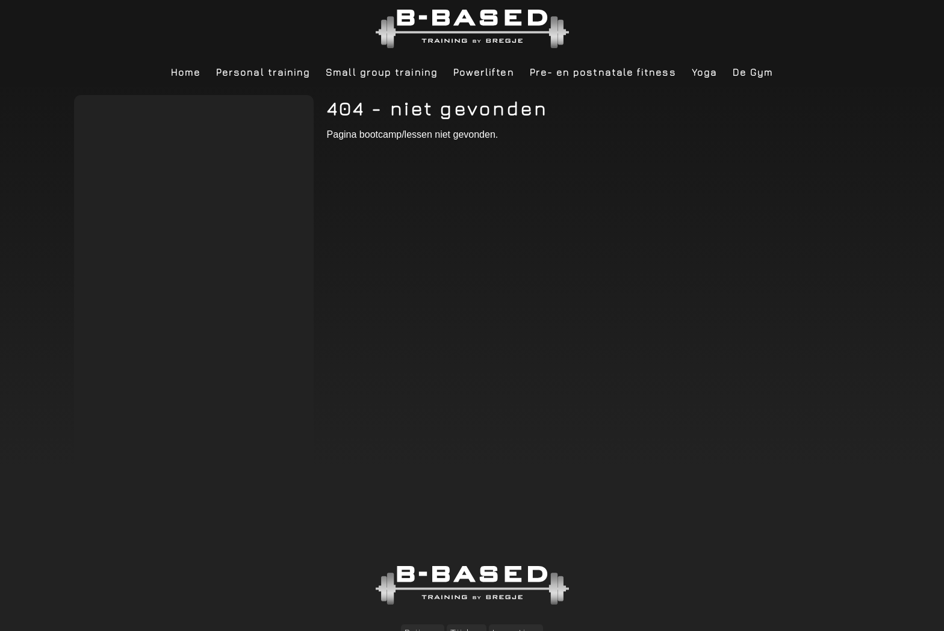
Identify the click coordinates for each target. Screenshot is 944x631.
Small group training (382, 72)
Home (185, 72)
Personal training (263, 72)
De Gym (753, 72)
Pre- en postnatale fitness (603, 72)
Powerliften (483, 72)
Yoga (704, 72)
